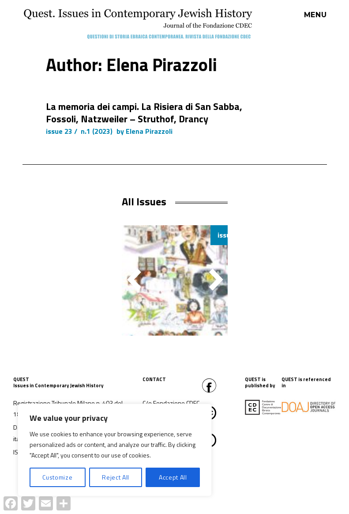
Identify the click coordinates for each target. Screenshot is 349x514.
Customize (57, 477)
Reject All (115, 477)
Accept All (173, 477)
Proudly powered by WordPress (164, 509)
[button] (216, 279)
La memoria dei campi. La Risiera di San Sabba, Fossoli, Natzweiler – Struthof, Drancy (144, 112)
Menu (315, 15)
